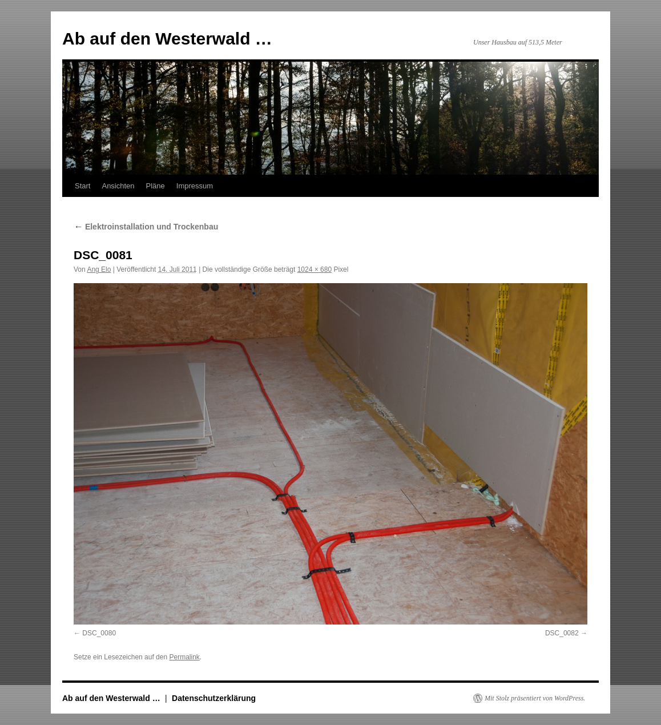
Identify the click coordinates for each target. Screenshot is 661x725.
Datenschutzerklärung (214, 698)
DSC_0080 (99, 633)
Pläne (155, 186)
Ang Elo (99, 269)
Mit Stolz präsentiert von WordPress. (535, 698)
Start (82, 186)
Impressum (194, 186)
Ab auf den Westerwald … (167, 38)
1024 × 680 (314, 269)
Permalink (184, 657)
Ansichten (118, 186)
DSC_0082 (562, 633)
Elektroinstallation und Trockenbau (146, 226)
